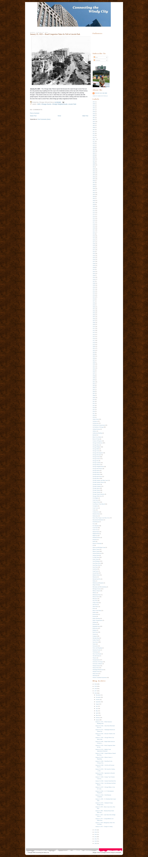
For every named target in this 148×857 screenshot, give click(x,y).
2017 (94, 413)
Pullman (95, 622)
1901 (94, 190)
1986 (94, 358)
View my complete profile (100, 95)
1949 (94, 285)
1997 (94, 374)
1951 (94, 289)
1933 (94, 253)
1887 (94, 161)
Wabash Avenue (96, 665)
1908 (94, 204)
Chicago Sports (96, 488)
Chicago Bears (96, 445)
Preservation (95, 614)
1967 (94, 320)
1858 (94, 111)
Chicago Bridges (96, 446)
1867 (94, 129)
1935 (94, 257)
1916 (94, 220)
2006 (94, 391)
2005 (94, 389)
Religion (95, 630)
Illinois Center (96, 549)
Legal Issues (95, 571)
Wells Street (95, 673)
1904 (94, 196)
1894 (94, 176)
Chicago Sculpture (97, 486)
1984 (94, 354)
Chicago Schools (96, 484)
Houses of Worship (97, 543)
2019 (94, 417)
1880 (94, 147)
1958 (94, 303)
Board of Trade (96, 439)
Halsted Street (96, 531)
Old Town (95, 604)
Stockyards (95, 646)
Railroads (95, 624)
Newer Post (33, 116)
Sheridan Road (96, 638)
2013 (94, 405)
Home (59, 116)
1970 (94, 326)
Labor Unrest (96, 559)
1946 (94, 279)
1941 (94, 269)
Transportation (96, 659)
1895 (94, 178)
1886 (94, 159)
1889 (94, 165)
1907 (94, 202)
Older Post (85, 116)
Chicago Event (96, 456)
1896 (94, 180)
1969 (94, 324)
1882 (94, 151)
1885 (94, 157)
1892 (94, 172)
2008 (94, 395)
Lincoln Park (72, 104)
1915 (94, 218)
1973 (94, 332)
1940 (94, 267)
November (98, 697)
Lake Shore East (96, 565)
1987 (94, 360)
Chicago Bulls (96, 448)
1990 (94, 364)
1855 (94, 107)
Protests (94, 616)
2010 (94, 399)
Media (94, 581)
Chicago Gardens (97, 462)
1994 (94, 371)
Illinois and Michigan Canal (99, 547)
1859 (94, 113)
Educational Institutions (98, 519)
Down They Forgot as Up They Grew (101, 517)
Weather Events (96, 671)
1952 (94, 291)
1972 (94, 330)
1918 (94, 224)
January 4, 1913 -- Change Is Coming (103, 826)
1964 (94, 314)
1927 (94, 241)
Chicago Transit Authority (99, 494)
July (97, 706)
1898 (94, 184)
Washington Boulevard (98, 669)
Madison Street (96, 575)
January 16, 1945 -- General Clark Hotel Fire (105, 781)
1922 (94, 232)
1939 (94, 265)
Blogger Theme (96, 852)
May (97, 710)
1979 (94, 344)
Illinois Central (96, 551)
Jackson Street (96, 555)
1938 (94, 263)
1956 (94, 299)
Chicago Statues (96, 490)
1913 (94, 214)
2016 (94, 411)
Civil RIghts (95, 498)
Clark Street (95, 500)
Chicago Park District (97, 468)
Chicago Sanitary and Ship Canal (100, 480)
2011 (94, 401)
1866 (94, 127)
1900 (94, 188)
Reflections (95, 628)
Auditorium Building (97, 433)
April (97, 713)
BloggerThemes (106, 852)
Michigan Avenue (97, 588)
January (97, 719)
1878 (94, 143)
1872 (94, 133)
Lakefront (95, 569)
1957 (94, 301)
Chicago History (96, 464)
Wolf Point (95, 675)
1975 (94, 336)
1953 (94, 293)
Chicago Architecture (97, 442)
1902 (94, 192)
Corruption (95, 506)
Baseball (95, 435)
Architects (95, 421)
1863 (94, 121)
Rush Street (95, 632)
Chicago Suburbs (96, 492)
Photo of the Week (97, 610)
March (97, 715)
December (98, 695)
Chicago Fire (96, 460)
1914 (94, 216)
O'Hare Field (96, 602)
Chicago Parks (96, 470)
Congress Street (96, 502)
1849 (94, 103)
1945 (94, 277)
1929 (94, 245)
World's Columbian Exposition (100, 677)
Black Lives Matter (97, 437)
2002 (94, 383)
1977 (94, 340)
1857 (94, 109)
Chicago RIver (96, 478)
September (98, 701)
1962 (94, 310)
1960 (94, 306)
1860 (94, 115)
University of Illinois (97, 663)
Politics (94, 612)
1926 (94, 239)
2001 (94, 381)
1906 (94, 200)
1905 (94, 198)
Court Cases (95, 508)
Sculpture (95, 636)
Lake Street (95, 567)
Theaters (95, 657)
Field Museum (96, 521)
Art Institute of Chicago (98, 427)
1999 (94, 377)
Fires (94, 523)
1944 (94, 275)
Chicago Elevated (97, 454)
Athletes (95, 431)
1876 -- (94, 139)
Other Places (95, 606)
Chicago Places (96, 472)
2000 (94, 379)
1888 (94, 163)
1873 (94, 135)
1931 (94, 249)
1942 (94, 271)
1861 (94, 117)
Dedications (95, 515)
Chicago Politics (96, 474)
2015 (94, 409)
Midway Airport (96, 590)
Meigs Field (95, 584)
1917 (94, 222)
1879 (94, 145)
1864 (94, 123)
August (97, 704)
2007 (94, 393)
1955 (94, 297)
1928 (94, 243)
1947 (94, 281)
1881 (94, 149)
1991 (94, 366)
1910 (94, 208)
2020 (95, 684)
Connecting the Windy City (42, 852)
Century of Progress (97, 441)
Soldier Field (96, 640)
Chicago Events (46, 104)
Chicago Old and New (101, 93)
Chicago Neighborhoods (59, 104)
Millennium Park (96, 594)
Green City (95, 529)
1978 (94, 342)
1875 (94, 137)
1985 (94, 356)
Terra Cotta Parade (97, 653)
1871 (94, 131)
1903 (94, 194)
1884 (94, 155)
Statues (94, 644)
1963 (94, 312)
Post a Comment (34, 113)
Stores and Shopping (97, 647)
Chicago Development (98, 452)
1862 (94, 119)
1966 (94, 318)
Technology (95, 651)
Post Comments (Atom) (44, 119)
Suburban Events (96, 650)
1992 (94, 368)
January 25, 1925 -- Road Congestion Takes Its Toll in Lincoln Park (55, 34)
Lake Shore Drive (97, 563)
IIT (93, 545)
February (98, 717)
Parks (94, 608)
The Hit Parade (96, 655)
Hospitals (95, 539)
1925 (38, 104)
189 (93, 166)
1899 (94, 186)
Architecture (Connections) (99, 425)
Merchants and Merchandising (99, 586)
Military (94, 592)
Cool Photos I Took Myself (99, 504)
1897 (94, 182)
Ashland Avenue (96, 429)
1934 (94, 255)
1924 (94, 235)
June (97, 708)
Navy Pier (95, 600)
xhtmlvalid (118, 852)
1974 (94, 334)
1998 (94, 375)
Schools (94, 634)
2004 (94, 387)
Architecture (95, 423)
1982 (94, 350)
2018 (94, 415)
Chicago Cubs (96, 450)
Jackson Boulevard (97, 553)
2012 (94, 403)
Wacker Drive (96, 667)
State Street (95, 642)
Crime (94, 510)
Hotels (94, 541)
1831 (94, 101)
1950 (94, 287)
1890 (94, 168)
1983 (94, 352)
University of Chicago (98, 661)
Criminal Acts (96, 511)
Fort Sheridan (96, 525)
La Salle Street (96, 557)
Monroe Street (96, 596)
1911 (94, 210)
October (97, 699)
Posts (96, 57)
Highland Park (96, 533)
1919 (94, 226)
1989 (94, 362)
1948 (94, 283)
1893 (94, 174)
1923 (94, 234)
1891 (94, 170)
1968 (94, 322)
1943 (94, 273)
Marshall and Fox (97, 579)
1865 (94, 125)
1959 (94, 305)
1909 (94, 206)
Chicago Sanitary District (98, 482)
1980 (94, 346)
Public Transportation (97, 620)
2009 (94, 397)
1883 (94, 153)
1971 (94, 328)
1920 (94, 228)
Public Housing (96, 618)
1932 (94, 251)
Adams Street (96, 419)
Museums (95, 598)
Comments (97, 60)
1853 (94, 105)
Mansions (95, 577)
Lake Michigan (96, 561)
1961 (94, 308)
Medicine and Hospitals (98, 582)
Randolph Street (96, 626)
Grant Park (95, 527)
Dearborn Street (96, 513)
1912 (94, 212)
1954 (94, 295)
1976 (94, 338)
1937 (94, 261)
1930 (94, 247)
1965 (94, 316)
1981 (94, 348)
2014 (94, 407)
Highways (95, 535)
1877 (94, 141)
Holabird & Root (96, 537)
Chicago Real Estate (97, 476)
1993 (94, 370)
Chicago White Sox (97, 496)
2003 (94, 385)
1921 (94, 230)
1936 (94, 259)
